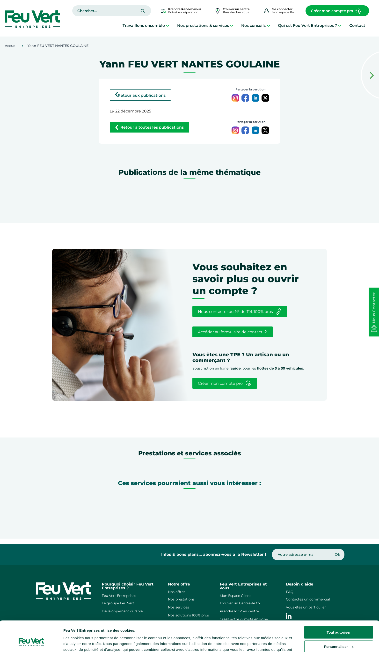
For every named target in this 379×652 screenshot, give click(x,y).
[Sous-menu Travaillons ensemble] (167, 25)
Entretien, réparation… (184, 10)
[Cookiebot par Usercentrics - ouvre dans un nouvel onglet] (31, 642)
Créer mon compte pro (336, 11)
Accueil (11, 46)
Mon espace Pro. (284, 10)
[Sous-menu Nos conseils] (268, 25)
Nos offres (176, 592)
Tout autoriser (339, 606)
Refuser (338, 634)
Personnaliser (339, 620)
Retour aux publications (140, 95)
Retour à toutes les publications (149, 127)
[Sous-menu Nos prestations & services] (231, 25)
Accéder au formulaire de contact (232, 331)
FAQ (289, 592)
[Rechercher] (142, 11)
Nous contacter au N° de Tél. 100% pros (239, 311)
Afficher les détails (79, 642)
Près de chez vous (236, 10)
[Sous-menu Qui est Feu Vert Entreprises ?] (340, 25)
